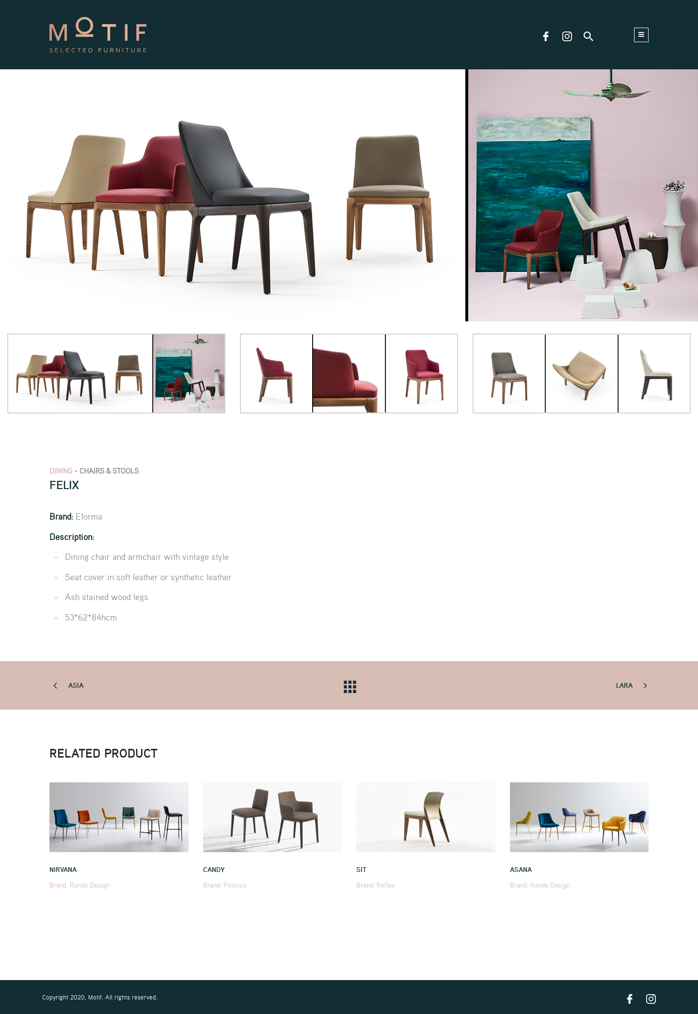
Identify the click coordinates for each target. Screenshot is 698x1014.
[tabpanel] (349, 195)
